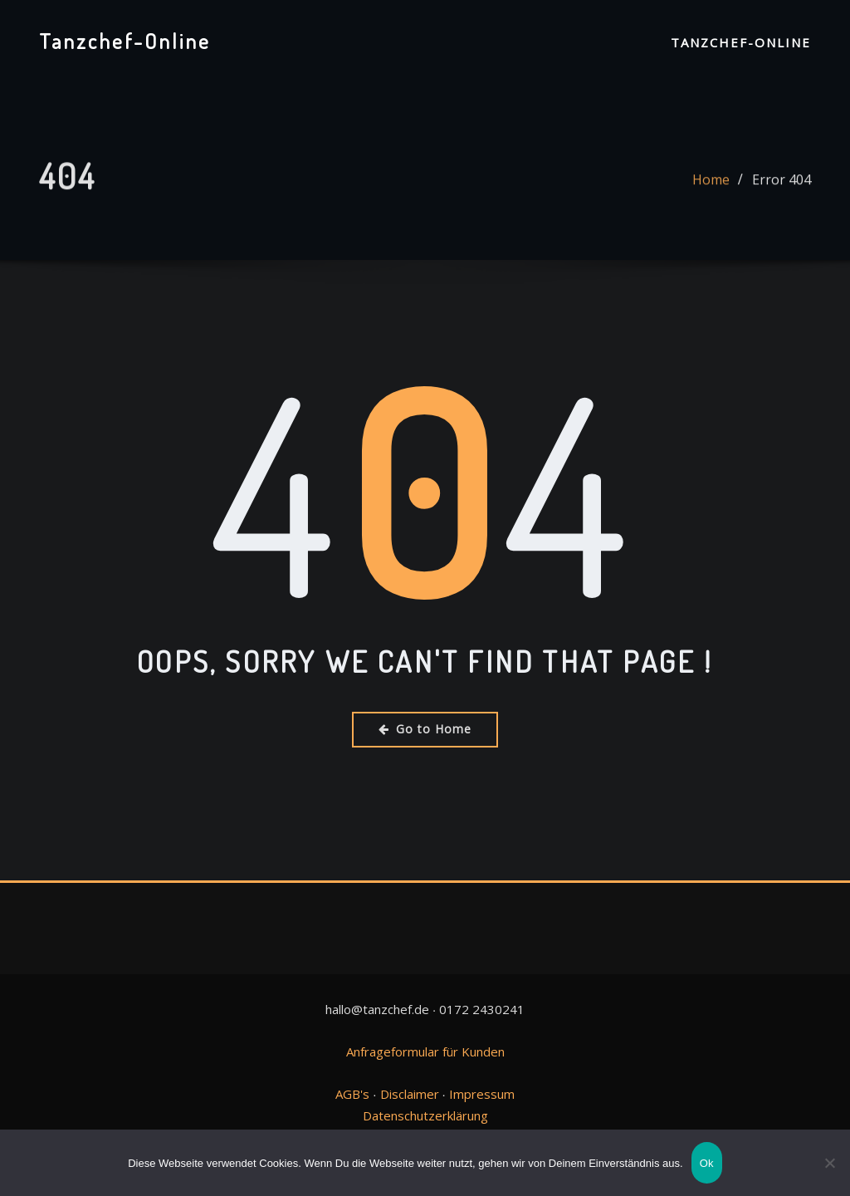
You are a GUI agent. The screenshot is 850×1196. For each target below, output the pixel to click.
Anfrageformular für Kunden (425, 1051)
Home (711, 186)
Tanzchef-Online (125, 40)
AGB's (352, 1094)
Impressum (482, 1094)
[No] (829, 1162)
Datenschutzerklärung (425, 1115)
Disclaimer (409, 1094)
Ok (707, 1163)
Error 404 (781, 186)
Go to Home (425, 729)
